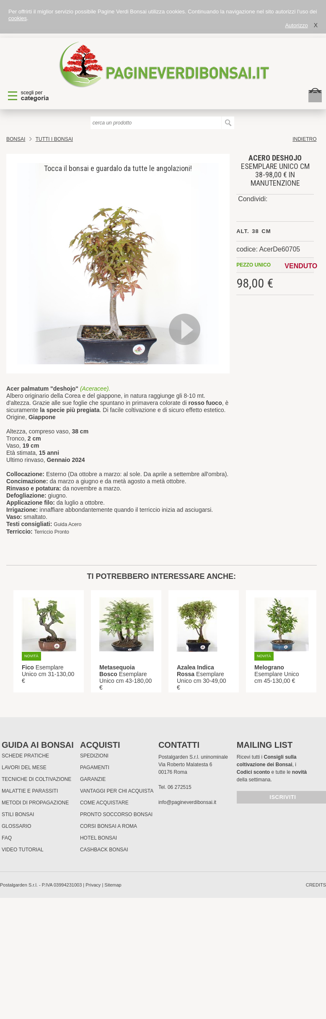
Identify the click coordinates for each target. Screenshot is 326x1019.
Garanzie (93, 779)
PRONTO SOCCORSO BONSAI (116, 814)
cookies (17, 18)
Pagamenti (94, 767)
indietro (304, 139)
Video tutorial (23, 850)
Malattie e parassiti (30, 791)
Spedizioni (94, 756)
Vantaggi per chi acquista (116, 791)
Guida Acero (67, 524)
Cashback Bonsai (104, 850)
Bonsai (15, 139)
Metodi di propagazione (35, 803)
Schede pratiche (25, 756)
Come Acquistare (104, 803)
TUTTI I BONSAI (54, 139)
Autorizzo (296, 25)
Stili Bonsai (18, 814)
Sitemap (112, 884)
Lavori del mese (24, 767)
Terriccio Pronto (51, 532)
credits (316, 884)
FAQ (7, 838)
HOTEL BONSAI (98, 838)
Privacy (93, 884)
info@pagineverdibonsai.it (187, 802)
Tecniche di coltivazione (36, 779)
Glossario (16, 826)
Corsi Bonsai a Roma (108, 826)
